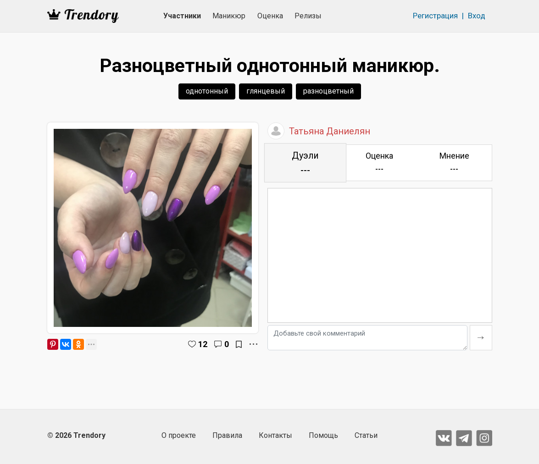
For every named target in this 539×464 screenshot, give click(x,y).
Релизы (308, 15)
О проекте (178, 435)
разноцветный (328, 91)
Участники (182, 15)
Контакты (275, 435)
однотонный (207, 91)
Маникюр (228, 15)
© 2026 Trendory (76, 435)
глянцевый (265, 91)
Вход (476, 15)
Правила (227, 435)
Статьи (366, 435)
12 (202, 344)
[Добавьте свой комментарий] (367, 337)
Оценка (270, 15)
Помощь (323, 435)
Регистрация (435, 15)
